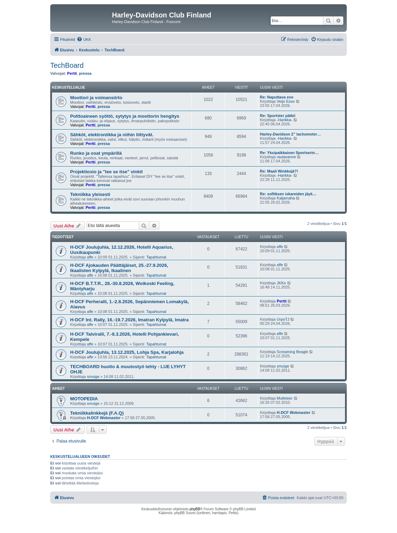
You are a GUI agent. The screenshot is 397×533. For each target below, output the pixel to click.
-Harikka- (284, 120)
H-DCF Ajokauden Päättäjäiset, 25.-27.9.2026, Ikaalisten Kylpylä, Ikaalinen (119, 268)
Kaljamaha (286, 198)
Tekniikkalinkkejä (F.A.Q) (97, 413)
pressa (85, 73)
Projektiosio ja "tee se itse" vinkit (106, 171)
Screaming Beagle (292, 352)
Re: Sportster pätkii (277, 116)
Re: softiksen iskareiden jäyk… (288, 194)
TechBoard (67, 65)
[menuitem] (84, 39)
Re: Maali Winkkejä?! (279, 171)
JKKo (281, 283)
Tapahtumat (156, 257)
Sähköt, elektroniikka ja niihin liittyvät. (111, 134)
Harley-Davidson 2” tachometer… (290, 134)
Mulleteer (284, 398)
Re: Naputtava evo (276, 97)
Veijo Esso (285, 101)
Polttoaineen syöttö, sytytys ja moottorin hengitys (124, 116)
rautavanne (286, 157)
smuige (93, 376)
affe (90, 257)
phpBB (195, 509)
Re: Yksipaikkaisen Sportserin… (289, 153)
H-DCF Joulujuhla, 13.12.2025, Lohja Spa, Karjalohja (126, 352)
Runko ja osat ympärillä (96, 153)
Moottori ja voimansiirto (96, 97)
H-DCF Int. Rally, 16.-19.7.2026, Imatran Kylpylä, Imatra (129, 319)
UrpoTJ (283, 319)
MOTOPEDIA (84, 398)
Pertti (72, 73)
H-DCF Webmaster (103, 418)
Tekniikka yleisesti (90, 194)
